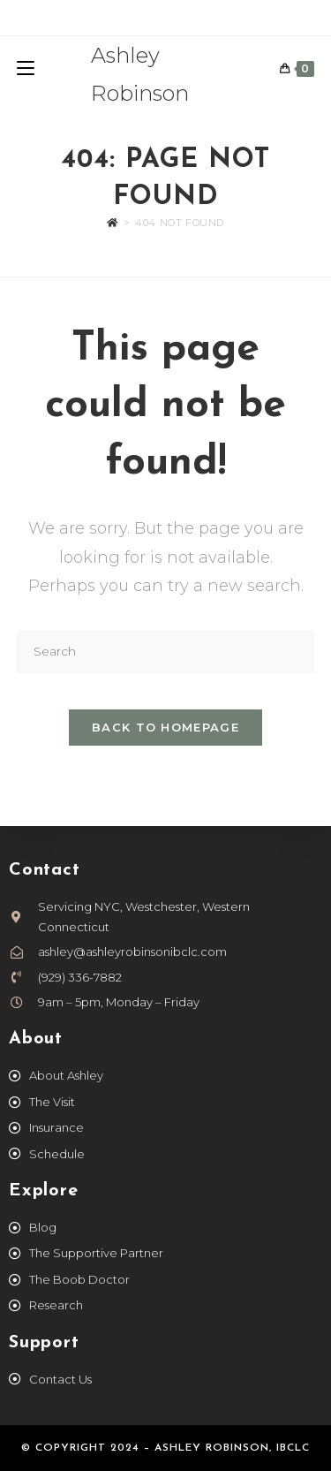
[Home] (112, 222)
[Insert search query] (166, 651)
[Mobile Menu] (25, 69)
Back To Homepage (165, 727)
